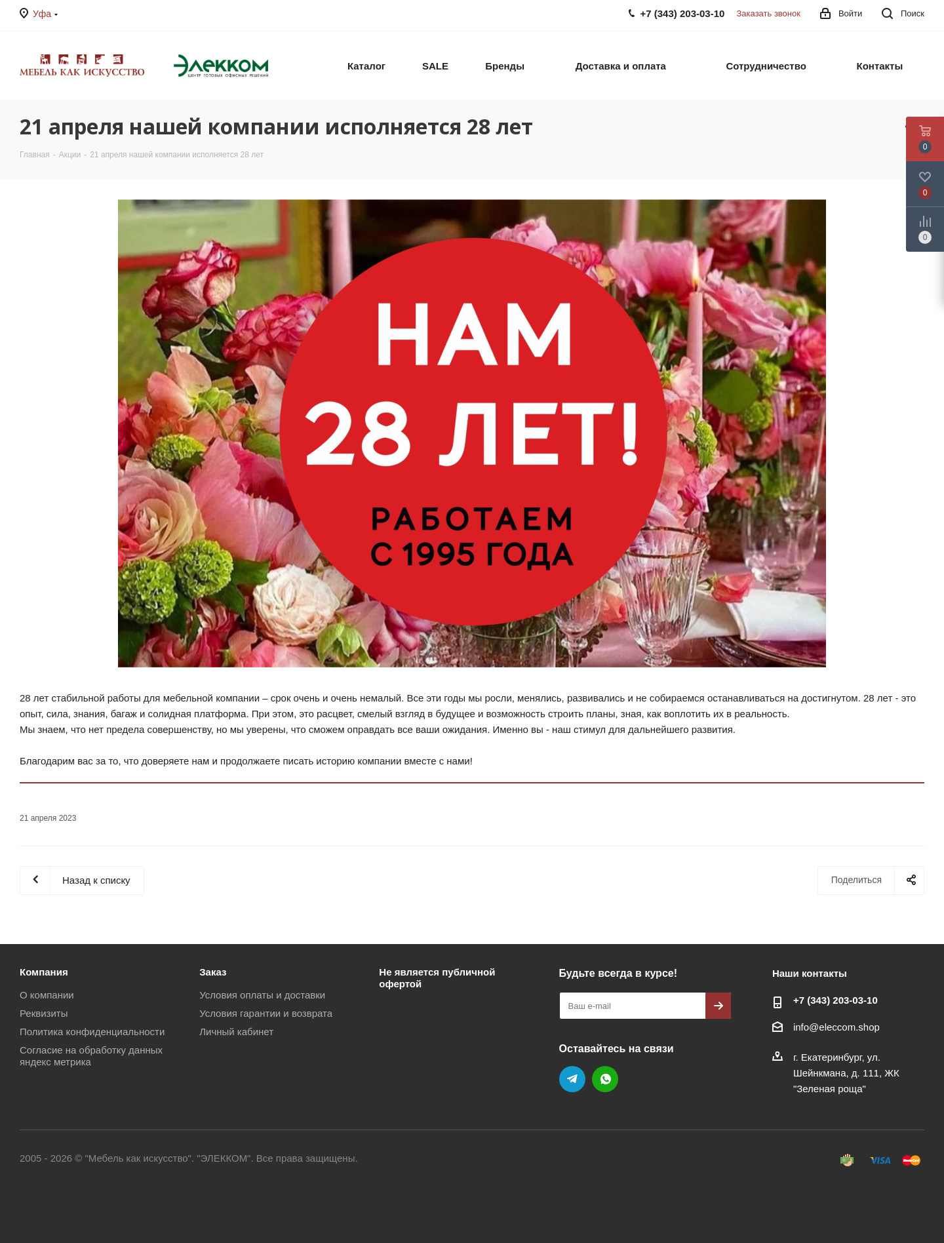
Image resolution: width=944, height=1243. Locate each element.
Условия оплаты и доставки (262, 994)
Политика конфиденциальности (92, 1031)
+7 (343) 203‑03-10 (835, 1000)
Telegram (572, 1079)
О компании (47, 994)
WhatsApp (605, 1079)
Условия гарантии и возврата (265, 1013)
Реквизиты (44, 1013)
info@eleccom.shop (836, 1027)
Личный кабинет (236, 1031)
